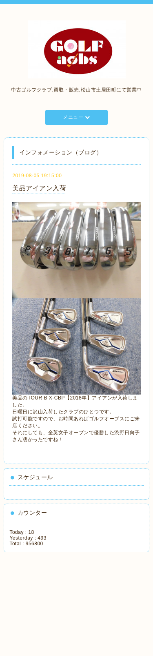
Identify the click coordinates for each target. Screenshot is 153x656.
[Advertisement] (47, 601)
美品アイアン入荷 (39, 188)
